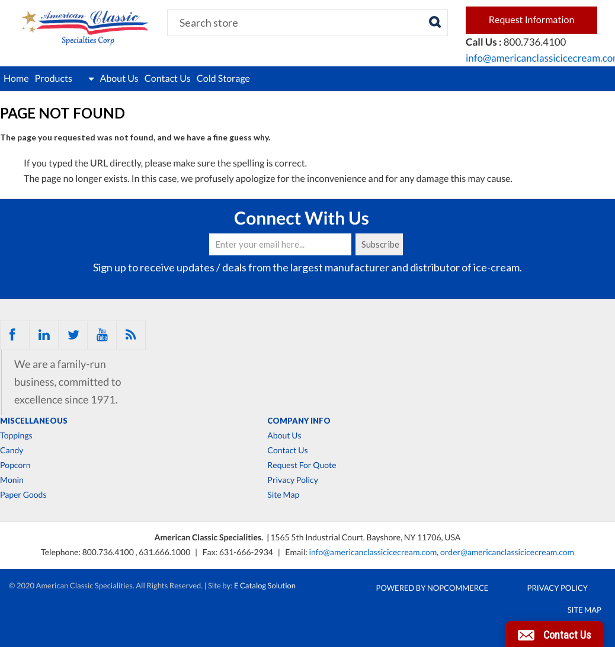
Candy (11, 450)
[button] (554, 634)
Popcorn (15, 465)
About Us (119, 78)
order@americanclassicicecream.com (507, 552)
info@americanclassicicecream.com (373, 552)
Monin (12, 480)
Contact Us (168, 78)
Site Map (283, 494)
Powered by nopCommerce (432, 587)
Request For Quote (301, 465)
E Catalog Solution (265, 585)
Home (16, 78)
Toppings (16, 435)
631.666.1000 (165, 552)
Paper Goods (23, 494)
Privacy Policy (292, 480)
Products (64, 79)
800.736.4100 (109, 552)
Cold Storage (223, 78)
